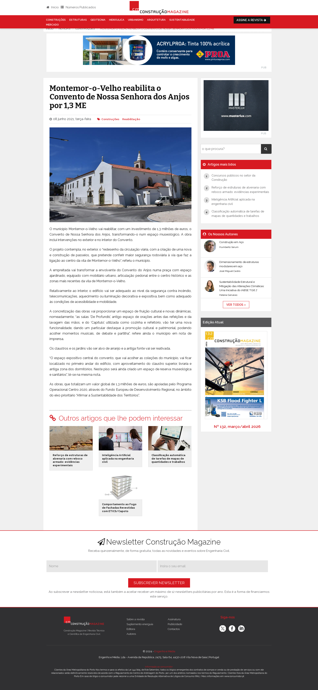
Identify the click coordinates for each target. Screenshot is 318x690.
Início (52, 7)
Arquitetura (156, 19)
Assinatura (174, 619)
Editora (131, 629)
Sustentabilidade (182, 19)
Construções (56, 19)
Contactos (174, 629)
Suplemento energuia (140, 624)
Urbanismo (135, 19)
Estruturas (78, 19)
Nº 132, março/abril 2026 (237, 426)
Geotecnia (97, 19)
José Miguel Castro (229, 271)
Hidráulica (116, 19)
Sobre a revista (136, 619)
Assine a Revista (251, 20)
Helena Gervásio (228, 295)
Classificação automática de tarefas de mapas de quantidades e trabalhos (168, 458)
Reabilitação (131, 119)
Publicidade (175, 624)
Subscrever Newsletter (159, 583)
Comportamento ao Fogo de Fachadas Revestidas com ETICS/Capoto (119, 507)
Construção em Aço (231, 242)
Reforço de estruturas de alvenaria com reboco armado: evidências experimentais (70, 460)
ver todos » (236, 304)
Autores (131, 633)
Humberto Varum (228, 247)
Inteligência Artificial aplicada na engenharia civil (118, 458)
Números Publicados (78, 7)
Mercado (52, 24)
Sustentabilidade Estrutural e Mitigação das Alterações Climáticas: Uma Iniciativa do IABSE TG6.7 (241, 286)
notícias (64, 28)
